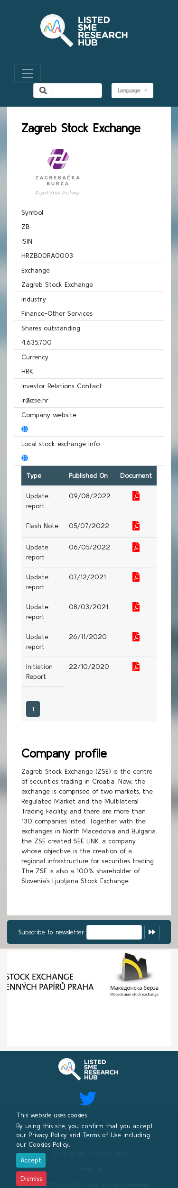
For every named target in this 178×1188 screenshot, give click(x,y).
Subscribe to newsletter (51, 932)
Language (130, 90)
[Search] (77, 90)
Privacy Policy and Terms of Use (74, 1135)
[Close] (31, 1160)
